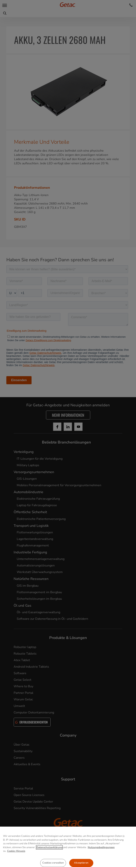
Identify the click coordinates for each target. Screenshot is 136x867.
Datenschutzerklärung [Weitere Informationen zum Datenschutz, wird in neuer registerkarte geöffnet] (49, 860)
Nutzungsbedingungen (101, 860)
